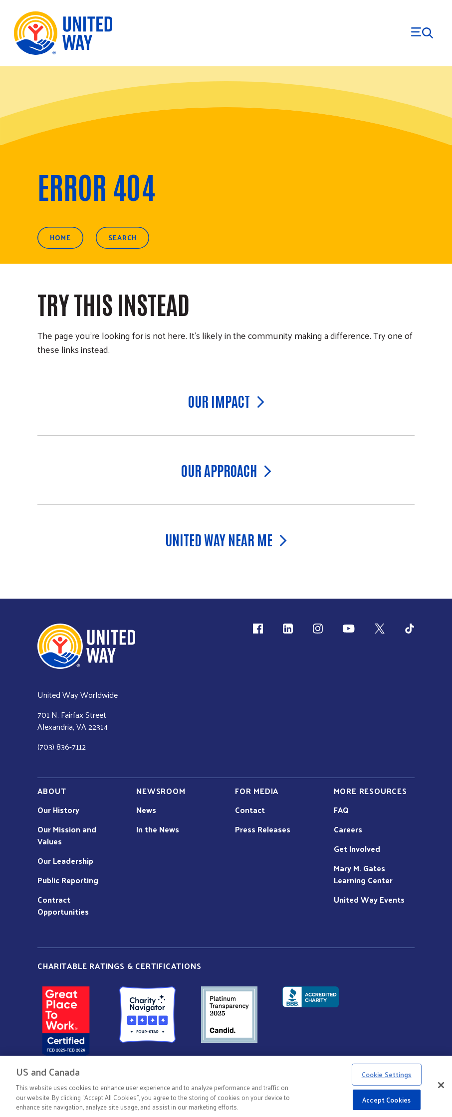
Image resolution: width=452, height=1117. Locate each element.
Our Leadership (65, 861)
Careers (348, 829)
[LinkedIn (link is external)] (288, 629)
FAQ (341, 810)
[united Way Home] (86, 646)
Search (122, 237)
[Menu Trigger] (422, 32)
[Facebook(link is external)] (258, 629)
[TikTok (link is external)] (410, 629)
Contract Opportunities (63, 906)
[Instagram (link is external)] (318, 629)
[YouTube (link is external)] (348, 629)
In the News (157, 829)
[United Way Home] (62, 33)
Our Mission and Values (66, 835)
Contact (250, 810)
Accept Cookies (386, 1100)
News (146, 810)
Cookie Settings (387, 1074)
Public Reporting (67, 880)
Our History (58, 810)
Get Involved (357, 849)
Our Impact (226, 401)
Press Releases (262, 829)
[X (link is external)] (380, 629)
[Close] (441, 1085)
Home (60, 237)
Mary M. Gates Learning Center (363, 874)
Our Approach (226, 470)
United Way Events (369, 900)
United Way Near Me (226, 539)
